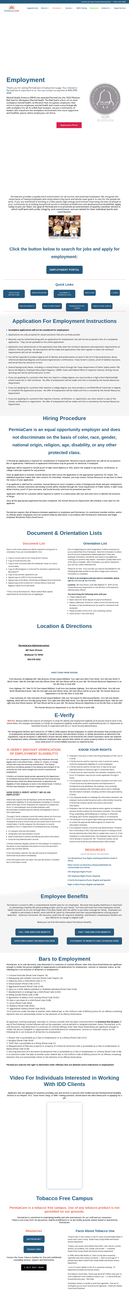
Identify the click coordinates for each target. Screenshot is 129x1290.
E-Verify (115, 293)
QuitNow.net (34, 1239)
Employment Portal (69, 125)
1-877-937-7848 (34, 1267)
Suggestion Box (32, 8)
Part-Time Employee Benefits (94, 932)
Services (69, 8)
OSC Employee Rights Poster (80, 872)
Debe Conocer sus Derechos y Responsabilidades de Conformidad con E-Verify (89, 866)
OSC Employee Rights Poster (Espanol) (84, 876)
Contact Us (105, 8)
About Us (44, 8)
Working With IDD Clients (77, 307)
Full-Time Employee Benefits (34, 932)
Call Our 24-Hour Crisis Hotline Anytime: (96, 2)
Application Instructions (14, 294)
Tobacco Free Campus (102, 306)
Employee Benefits (27, 306)
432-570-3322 (76, 580)
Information (56, 8)
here (40, 517)
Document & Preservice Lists (64, 294)
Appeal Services (120, 8)
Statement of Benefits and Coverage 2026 (94, 941)
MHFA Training (82, 8)
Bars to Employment (52, 306)
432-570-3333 (90, 580)
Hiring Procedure (39, 293)
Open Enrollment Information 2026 (34, 941)
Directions (89, 293)
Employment (94, 8)
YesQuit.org (34, 1249)
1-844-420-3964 (119, 2)
